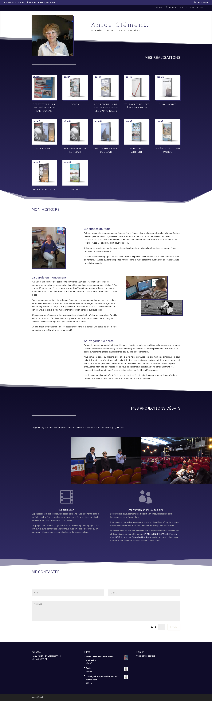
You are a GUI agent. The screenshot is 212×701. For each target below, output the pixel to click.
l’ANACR (164, 534)
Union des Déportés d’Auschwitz (136, 537)
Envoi (173, 627)
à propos (171, 8)
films (159, 8)
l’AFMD (147, 534)
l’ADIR (117, 537)
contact (202, 8)
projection (187, 8)
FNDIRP (156, 534)
